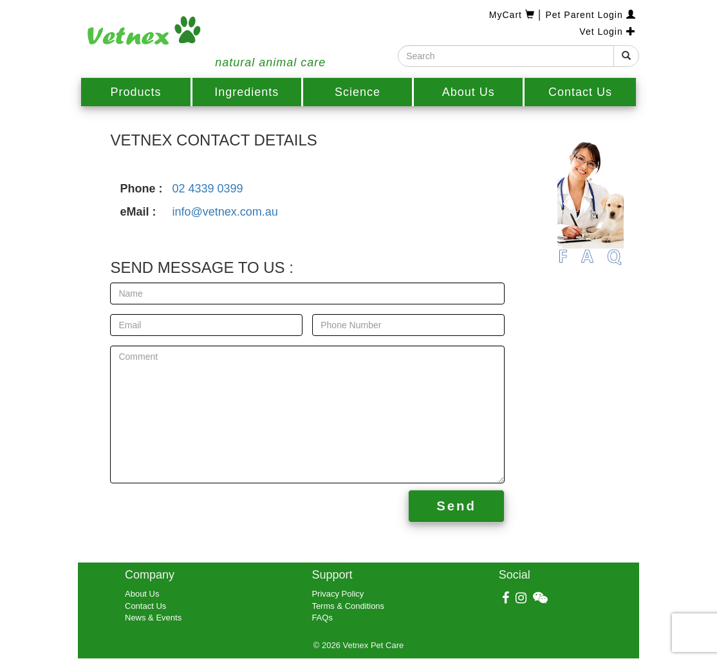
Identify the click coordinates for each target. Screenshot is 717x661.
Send (456, 506)
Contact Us (580, 92)
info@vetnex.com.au (224, 211)
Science (357, 92)
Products (136, 92)
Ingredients (246, 92)
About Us (468, 92)
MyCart (513, 15)
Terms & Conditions (348, 606)
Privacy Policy (338, 594)
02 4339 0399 (207, 188)
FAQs (322, 617)
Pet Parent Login (590, 15)
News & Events (153, 617)
